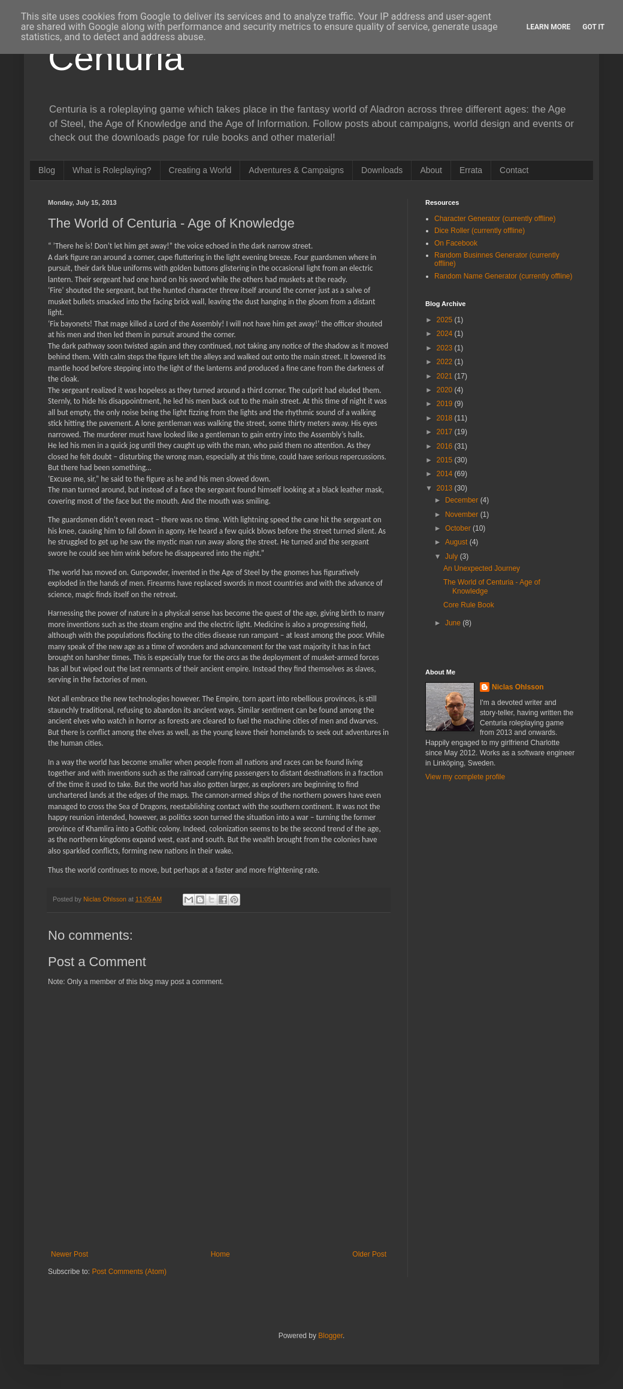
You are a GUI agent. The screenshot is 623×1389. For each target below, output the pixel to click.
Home (220, 1254)
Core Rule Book (468, 605)
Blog (46, 170)
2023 (446, 348)
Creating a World (200, 170)
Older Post (369, 1254)
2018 (446, 418)
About (431, 170)
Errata (470, 170)
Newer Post (69, 1254)
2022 (446, 362)
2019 (446, 404)
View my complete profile (465, 777)
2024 (446, 333)
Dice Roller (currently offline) (479, 230)
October (459, 528)
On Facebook (455, 243)
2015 (446, 460)
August (457, 542)
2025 (446, 320)
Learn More (549, 27)
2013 (446, 488)
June (453, 623)
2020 (446, 390)
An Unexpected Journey (481, 568)
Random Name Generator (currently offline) (503, 276)
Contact (514, 170)
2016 (446, 446)
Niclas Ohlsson (518, 687)
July (452, 556)
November (462, 514)
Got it (593, 27)
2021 (446, 376)
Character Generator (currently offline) (495, 218)
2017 (446, 432)
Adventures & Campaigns (296, 170)
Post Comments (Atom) (129, 1271)
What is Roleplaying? (112, 170)
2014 (446, 474)
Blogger (330, 1335)
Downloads (382, 170)
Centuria (116, 58)
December (462, 500)
